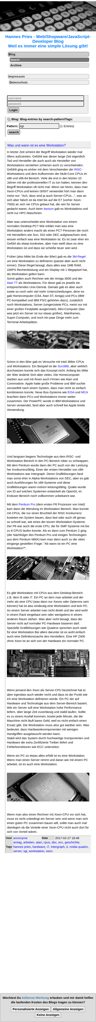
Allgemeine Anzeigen (68, 1009)
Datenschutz (19, 82)
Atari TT (12, 282)
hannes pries (22, 846)
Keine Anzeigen (48, 1015)
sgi (25, 851)
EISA (71, 392)
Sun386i (63, 366)
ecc (60, 842)
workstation (36, 851)
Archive (16, 65)
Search (14, 59)
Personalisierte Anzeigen (31, 1009)
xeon (49, 851)
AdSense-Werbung (35, 997)
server (17, 851)
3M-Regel (79, 256)
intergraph (58, 846)
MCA (84, 392)
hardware (38, 846)
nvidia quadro (78, 846)
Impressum (17, 76)
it (67, 846)
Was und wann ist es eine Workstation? (36, 145)
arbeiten (28, 842)
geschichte (72, 842)
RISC (78, 169)
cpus (47, 842)
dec (54, 842)
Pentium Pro (27, 504)
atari (39, 842)
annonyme (20, 838)
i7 (48, 846)
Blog (12, 54)
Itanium (49, 208)
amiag (17, 842)
